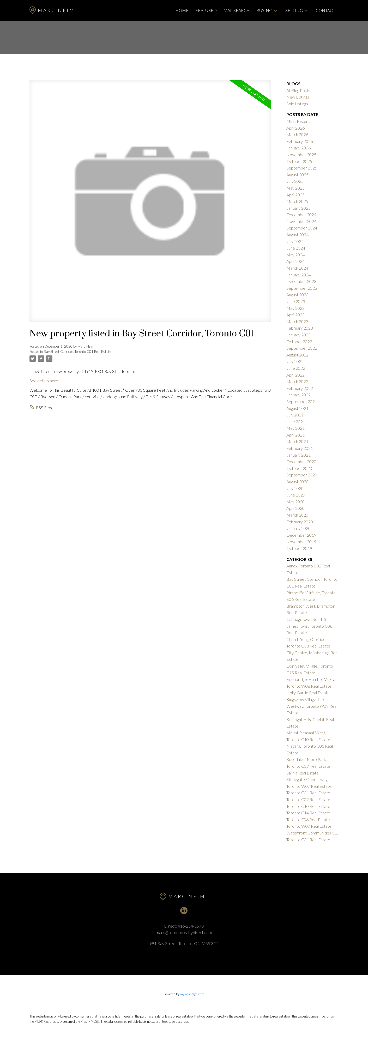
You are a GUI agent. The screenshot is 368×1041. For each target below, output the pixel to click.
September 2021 (301, 401)
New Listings (297, 96)
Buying (264, 10)
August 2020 (297, 481)
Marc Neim (52, 10)
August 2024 (297, 234)
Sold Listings (297, 103)
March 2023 (297, 321)
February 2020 (299, 521)
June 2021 (295, 421)
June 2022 (295, 368)
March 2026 (297, 134)
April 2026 (295, 127)
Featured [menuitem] (206, 10)
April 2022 (295, 374)
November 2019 (301, 541)
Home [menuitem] (182, 10)
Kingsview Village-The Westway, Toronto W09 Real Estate (311, 706)
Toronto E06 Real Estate (308, 819)
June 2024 (295, 247)
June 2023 (295, 301)
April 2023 (295, 314)
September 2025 (301, 167)
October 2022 (299, 341)
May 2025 (295, 187)
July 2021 (295, 414)
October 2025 (299, 161)
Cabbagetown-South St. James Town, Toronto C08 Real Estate (309, 626)
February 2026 (299, 141)
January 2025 (298, 207)
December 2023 (301, 281)
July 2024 (295, 241)
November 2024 (301, 221)
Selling (294, 10)
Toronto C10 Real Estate (308, 806)
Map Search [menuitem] (237, 10)
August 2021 (297, 408)
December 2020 (301, 461)
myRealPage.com (192, 994)
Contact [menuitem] (325, 10)
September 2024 (301, 227)
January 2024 (298, 274)
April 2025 (295, 194)
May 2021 (295, 428)
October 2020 (299, 468)
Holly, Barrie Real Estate (308, 692)
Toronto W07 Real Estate (308, 826)
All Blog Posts (298, 90)
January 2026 (298, 147)
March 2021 (297, 441)
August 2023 (297, 294)
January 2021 (298, 454)
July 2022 (295, 361)
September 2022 (301, 348)
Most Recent (298, 121)
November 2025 (301, 154)
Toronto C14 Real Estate (308, 812)
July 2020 (295, 488)
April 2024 (295, 261)
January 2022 (298, 394)
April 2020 (295, 508)
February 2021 (299, 448)
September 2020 (301, 474)
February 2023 (299, 327)
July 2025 (295, 181)
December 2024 (301, 214)
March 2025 (297, 201)
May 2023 (295, 308)
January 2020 (298, 528)
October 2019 (299, 548)
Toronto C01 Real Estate (308, 792)
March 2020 (297, 514)
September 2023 (301, 288)
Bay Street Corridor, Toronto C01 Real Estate (77, 351)
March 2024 (297, 267)
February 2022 (299, 388)
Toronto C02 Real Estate (308, 799)
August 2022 (297, 354)
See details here (43, 380)
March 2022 (297, 381)
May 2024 (295, 254)
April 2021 (295, 434)
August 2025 (297, 174)
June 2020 (295, 494)
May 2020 (295, 501)
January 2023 (298, 334)
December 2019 (301, 534)
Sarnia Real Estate (302, 772)
